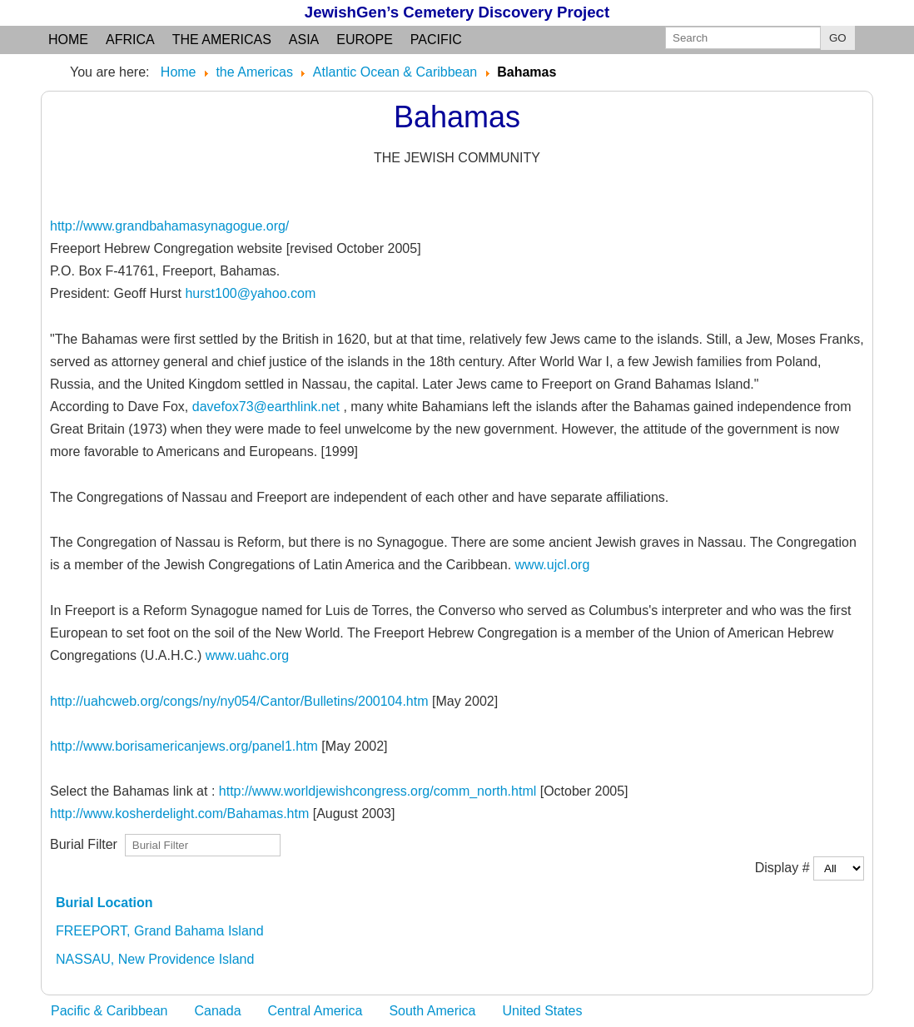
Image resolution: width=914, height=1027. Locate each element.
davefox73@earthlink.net (266, 406)
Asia (304, 39)
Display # (784, 867)
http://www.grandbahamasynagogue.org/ (169, 226)
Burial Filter (87, 843)
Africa (130, 39)
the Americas (221, 39)
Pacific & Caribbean (109, 1011)
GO (838, 38)
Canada (218, 1011)
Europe (364, 39)
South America (432, 1011)
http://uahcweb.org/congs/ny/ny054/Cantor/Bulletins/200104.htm (239, 701)
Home (68, 39)
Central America (315, 1011)
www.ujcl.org (552, 565)
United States (542, 1011)
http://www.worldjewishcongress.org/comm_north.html (377, 791)
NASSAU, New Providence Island (155, 959)
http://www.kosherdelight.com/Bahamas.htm (179, 813)
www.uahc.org (248, 655)
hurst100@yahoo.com (250, 293)
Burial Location (104, 903)
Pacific (436, 39)
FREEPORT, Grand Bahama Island (160, 931)
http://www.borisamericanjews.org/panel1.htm (184, 746)
